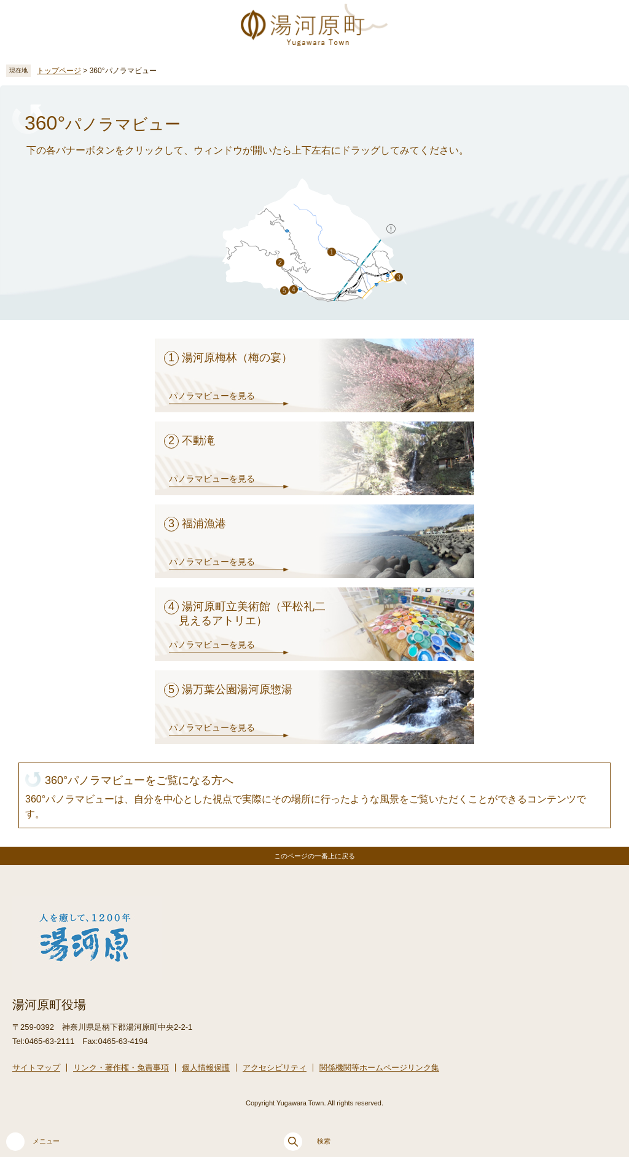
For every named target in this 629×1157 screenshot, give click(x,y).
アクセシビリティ (275, 1067)
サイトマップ (36, 1067)
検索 (307, 1141)
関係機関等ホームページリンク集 (379, 1067)
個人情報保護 (206, 1067)
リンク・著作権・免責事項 (121, 1067)
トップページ (59, 70)
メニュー (33, 1141)
